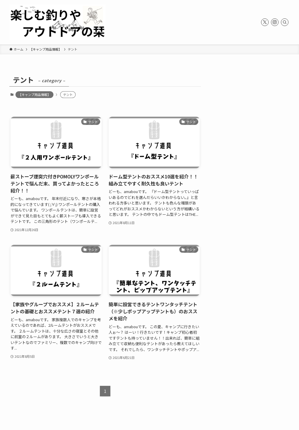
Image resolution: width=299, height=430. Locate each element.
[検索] (284, 22)
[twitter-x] (265, 22)
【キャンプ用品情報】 (34, 94)
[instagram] (275, 22)
